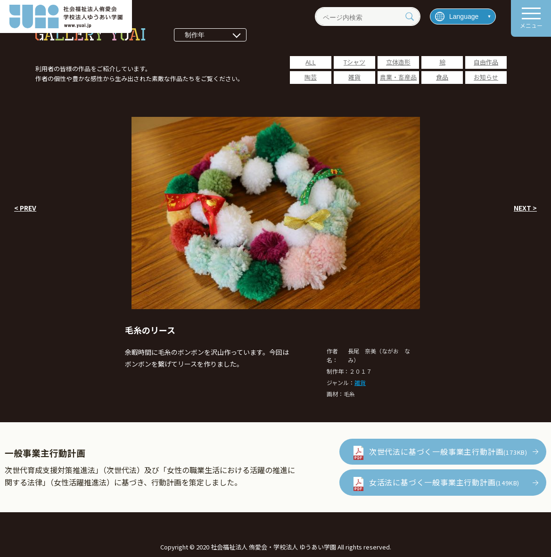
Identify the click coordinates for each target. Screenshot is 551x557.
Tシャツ (354, 61)
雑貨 (354, 77)
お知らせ (486, 77)
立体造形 (398, 61)
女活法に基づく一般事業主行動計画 (444, 482)
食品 (442, 77)
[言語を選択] (463, 16)
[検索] (409, 16)
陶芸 (310, 77)
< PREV (25, 208)
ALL (310, 61)
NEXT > (525, 208)
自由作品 (486, 61)
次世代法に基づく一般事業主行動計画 (448, 451)
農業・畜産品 (398, 77)
